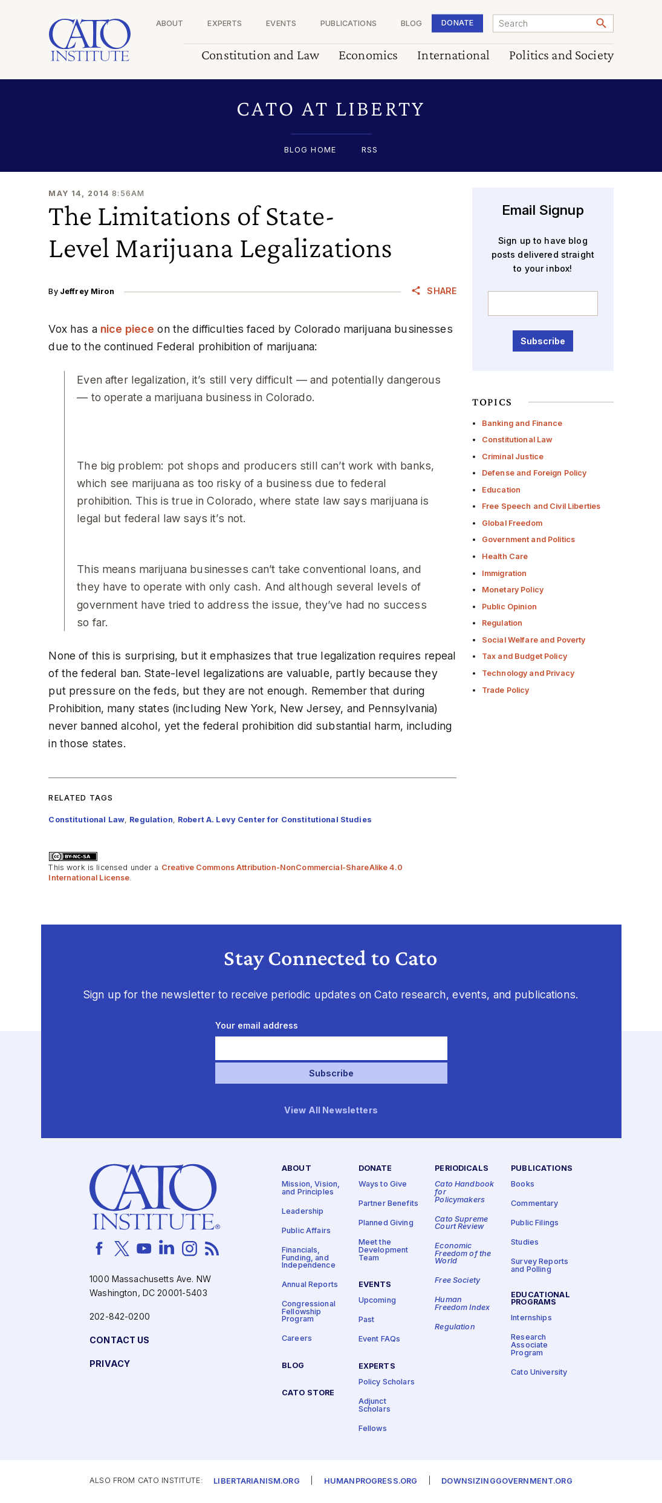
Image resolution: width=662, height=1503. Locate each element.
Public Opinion (509, 606)
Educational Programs (540, 1299)
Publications (348, 24)
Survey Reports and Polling (539, 1266)
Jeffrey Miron (87, 291)
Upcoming (377, 1301)
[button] (330, 108)
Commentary (534, 1204)
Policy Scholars (387, 1382)
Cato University (539, 1373)
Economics (368, 55)
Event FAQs (379, 1339)
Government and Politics (528, 539)
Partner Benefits (388, 1204)
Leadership (302, 1212)
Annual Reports (310, 1285)
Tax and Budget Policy (524, 656)
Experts (224, 24)
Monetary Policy (513, 589)
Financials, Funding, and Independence (309, 1257)
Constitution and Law (260, 55)
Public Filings (535, 1223)
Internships (531, 1318)
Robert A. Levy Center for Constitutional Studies (275, 819)
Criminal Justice (513, 456)
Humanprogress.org (370, 1481)
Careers (297, 1339)
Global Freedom (512, 523)
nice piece (127, 329)
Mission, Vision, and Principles (311, 1188)
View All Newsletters (331, 1110)
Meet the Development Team (384, 1250)
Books (522, 1184)
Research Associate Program (529, 1345)
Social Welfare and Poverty (534, 639)
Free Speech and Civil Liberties (541, 506)
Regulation (502, 622)
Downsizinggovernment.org (506, 1481)
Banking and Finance (522, 423)
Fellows (373, 1429)
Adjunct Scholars (375, 1405)
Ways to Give (383, 1184)
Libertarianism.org (256, 1481)
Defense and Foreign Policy (534, 472)
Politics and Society (561, 55)
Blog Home (310, 150)
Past (367, 1320)
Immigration (504, 573)
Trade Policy (506, 690)
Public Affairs (306, 1231)
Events (281, 24)
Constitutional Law (517, 439)
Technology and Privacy (528, 673)
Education (501, 489)
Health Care (505, 556)
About (169, 24)
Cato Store (308, 1393)
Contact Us (119, 1340)
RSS (370, 150)
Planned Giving (386, 1223)
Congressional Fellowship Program (309, 1311)
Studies (525, 1242)
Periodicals (461, 1169)
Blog (411, 24)
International (453, 55)
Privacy (109, 1364)
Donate (457, 22)
